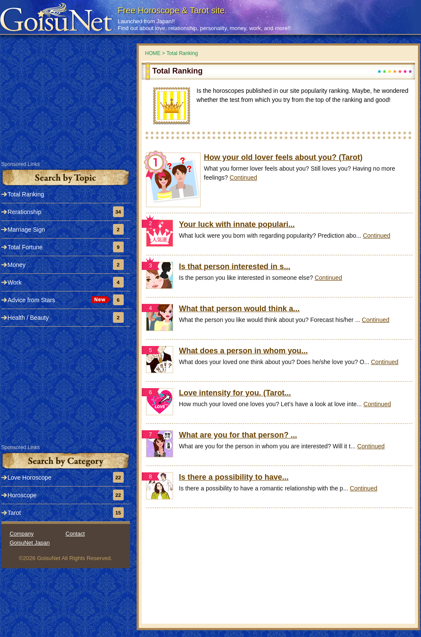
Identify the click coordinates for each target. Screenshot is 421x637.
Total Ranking (26, 194)
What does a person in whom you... (243, 350)
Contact (75, 533)
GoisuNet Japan (30, 542)
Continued (243, 177)
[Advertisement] (278, 573)
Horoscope (22, 495)
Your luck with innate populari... (237, 224)
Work (14, 282)
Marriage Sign (26, 229)
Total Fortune (25, 247)
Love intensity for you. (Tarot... (235, 393)
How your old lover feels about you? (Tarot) (283, 157)
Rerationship (25, 211)
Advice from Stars (31, 300)
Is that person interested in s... (234, 266)
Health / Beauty (28, 317)
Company (22, 533)
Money (17, 264)
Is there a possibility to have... (234, 477)
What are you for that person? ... (238, 435)
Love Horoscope (30, 477)
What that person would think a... (239, 308)
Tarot (14, 512)
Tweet (404, 7)
